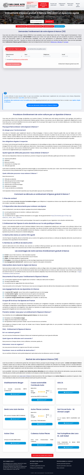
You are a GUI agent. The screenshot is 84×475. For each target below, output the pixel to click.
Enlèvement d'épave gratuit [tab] (16, 49)
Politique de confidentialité (36, 468)
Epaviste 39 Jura (48, 26)
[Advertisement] (42, 80)
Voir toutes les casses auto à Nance (42, 455)
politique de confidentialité (20, 59)
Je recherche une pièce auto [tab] (37, 49)
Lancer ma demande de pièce (43, 5)
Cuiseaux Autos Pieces (40, 433)
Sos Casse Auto (21, 26)
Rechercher (49, 21)
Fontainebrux (6, 273)
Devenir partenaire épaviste (63, 463)
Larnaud (66, 42)
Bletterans (54, 42)
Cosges (79, 271)
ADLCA (60, 383)
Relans (12, 273)
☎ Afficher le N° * (15, 394)
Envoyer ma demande (13, 64)
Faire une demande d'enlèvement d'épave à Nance (42, 105)
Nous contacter (60, 468)
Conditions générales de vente (37, 465)
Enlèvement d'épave (62, 4)
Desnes (18, 273)
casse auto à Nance (25, 376)
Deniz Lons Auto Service (14, 409)
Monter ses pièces (78, 5)
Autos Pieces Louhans (40, 409)
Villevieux (59, 42)
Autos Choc (9, 433)
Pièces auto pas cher (70, 4)
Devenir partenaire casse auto (64, 465)
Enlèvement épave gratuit (35, 26)
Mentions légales (34, 463)
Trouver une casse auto (53, 4)
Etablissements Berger (13, 383)
